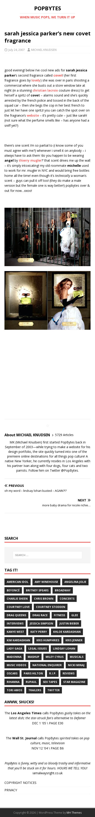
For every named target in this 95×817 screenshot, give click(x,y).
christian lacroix (45, 90)
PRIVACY (10, 790)
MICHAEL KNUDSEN (44, 50)
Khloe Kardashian (67, 632)
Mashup (33, 657)
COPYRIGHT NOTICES (20, 783)
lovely (36, 80)
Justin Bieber (69, 623)
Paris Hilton (33, 673)
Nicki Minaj (76, 665)
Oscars (12, 673)
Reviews (68, 673)
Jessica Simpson (41, 623)
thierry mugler (30, 160)
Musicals (76, 657)
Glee (74, 615)
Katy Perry (38, 632)
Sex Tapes (50, 682)
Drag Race (40, 615)
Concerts (67, 599)
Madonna (14, 657)
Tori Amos (14, 690)
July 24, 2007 (16, 50)
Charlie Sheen (17, 599)
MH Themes (74, 813)
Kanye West (15, 632)
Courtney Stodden (50, 607)
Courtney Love (18, 607)
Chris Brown (43, 599)
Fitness (59, 615)
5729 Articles (64, 435)
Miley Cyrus (54, 657)
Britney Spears (37, 590)
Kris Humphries (47, 640)
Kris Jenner (73, 640)
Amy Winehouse (46, 582)
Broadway (63, 590)
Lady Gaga (14, 648)
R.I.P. (52, 673)
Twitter (53, 690)
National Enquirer (47, 665)
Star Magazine (74, 682)
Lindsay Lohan (64, 648)
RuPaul (31, 682)
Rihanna (13, 682)
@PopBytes (69, 470)
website (33, 115)
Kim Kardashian (18, 640)
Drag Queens (16, 615)
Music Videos (16, 665)
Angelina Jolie (75, 582)
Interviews (15, 623)
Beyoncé (13, 590)
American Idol (17, 582)
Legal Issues (37, 648)
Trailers (34, 690)
